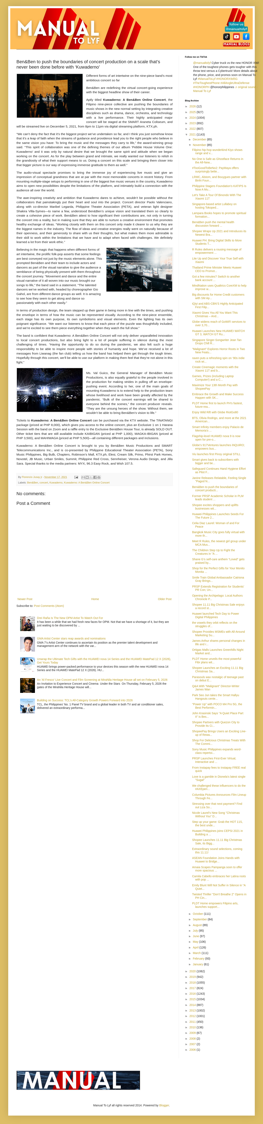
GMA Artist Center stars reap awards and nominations (71, 638)
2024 (193, 117)
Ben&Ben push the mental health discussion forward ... (213, 223)
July (196, 930)
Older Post (165, 599)
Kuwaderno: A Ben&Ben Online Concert (87, 482)
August (197, 925)
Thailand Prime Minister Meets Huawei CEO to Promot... (216, 269)
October (198, 913)
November (200, 145)
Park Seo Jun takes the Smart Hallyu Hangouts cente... (215, 696)
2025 (193, 112)
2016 (193, 993)
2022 (193, 128)
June (196, 936)
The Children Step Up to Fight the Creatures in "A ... (213, 552)
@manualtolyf (202, 62)
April (196, 947)
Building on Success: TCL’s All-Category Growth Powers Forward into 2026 (85, 700)
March (197, 953)
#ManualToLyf (207, 78)
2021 (193, 134)
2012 (193, 1016)
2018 (193, 982)
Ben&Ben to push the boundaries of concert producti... (215, 488)
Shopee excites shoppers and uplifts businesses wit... (215, 506)
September (200, 919)
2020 (193, 971)
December (200, 139)
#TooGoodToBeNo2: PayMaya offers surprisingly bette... (215, 169)
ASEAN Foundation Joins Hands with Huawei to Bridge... (216, 859)
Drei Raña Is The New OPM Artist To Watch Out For (70, 618)
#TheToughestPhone (206, 83)
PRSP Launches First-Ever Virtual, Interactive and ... (214, 760)
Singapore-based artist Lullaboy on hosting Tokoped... (214, 205)
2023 (193, 123)
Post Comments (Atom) (49, 605)
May (196, 941)
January (198, 964)
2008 (193, 1038)
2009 (193, 1032)
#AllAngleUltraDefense (234, 83)
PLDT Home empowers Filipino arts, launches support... (215, 905)
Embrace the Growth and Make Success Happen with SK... (218, 396)
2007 (193, 1044)
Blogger (164, 1105)
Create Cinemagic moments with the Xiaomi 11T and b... (215, 368)
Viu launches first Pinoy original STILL (216, 454)
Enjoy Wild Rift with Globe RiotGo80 (215, 412)
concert (43, 482)
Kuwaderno (56, 482)
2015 (193, 999)
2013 (193, 1010)
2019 (193, 976)
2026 (193, 106)
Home (95, 599)
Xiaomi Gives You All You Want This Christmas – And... (215, 314)
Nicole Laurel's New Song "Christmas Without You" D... (216, 814)
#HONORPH (201, 87)
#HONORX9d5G (227, 78)
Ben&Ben (32, 482)
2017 (193, 988)
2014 (193, 1005)
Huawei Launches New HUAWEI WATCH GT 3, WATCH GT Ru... (218, 332)
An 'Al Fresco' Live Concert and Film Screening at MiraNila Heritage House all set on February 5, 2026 (102, 679)
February (199, 958)
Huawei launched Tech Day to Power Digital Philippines (215, 615)
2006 (193, 1049)
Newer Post (24, 599)
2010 (193, 1027)
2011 (193, 1021)
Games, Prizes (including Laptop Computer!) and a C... (213, 377)
